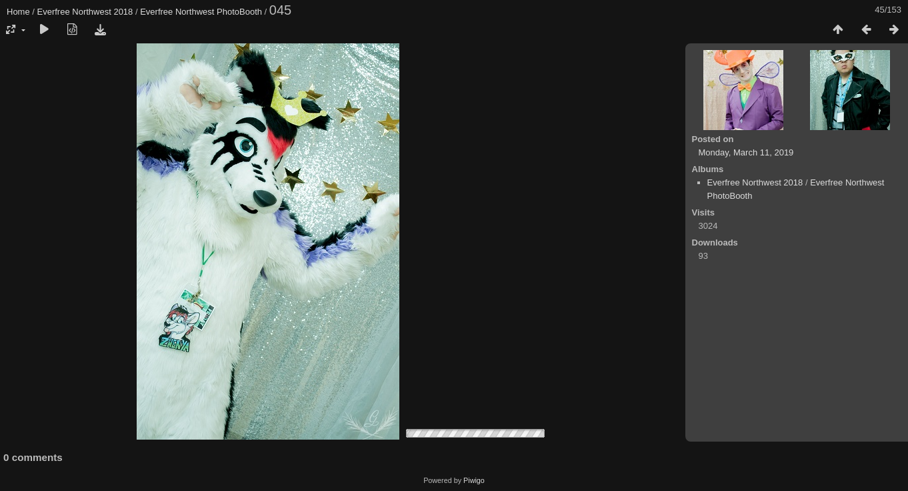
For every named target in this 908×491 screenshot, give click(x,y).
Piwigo (474, 480)
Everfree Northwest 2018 (85, 12)
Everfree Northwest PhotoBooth (201, 12)
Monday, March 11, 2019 (746, 152)
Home (18, 12)
